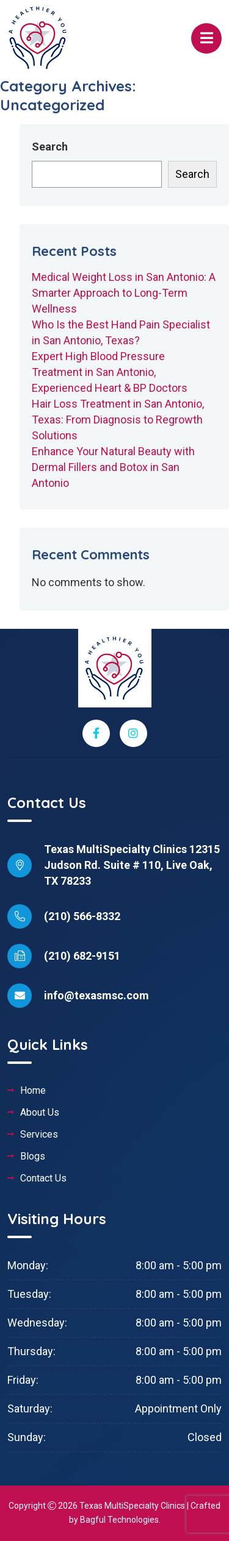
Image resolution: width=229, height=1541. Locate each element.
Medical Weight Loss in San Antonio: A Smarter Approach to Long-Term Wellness (124, 293)
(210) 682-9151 (82, 955)
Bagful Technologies (119, 1520)
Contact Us (43, 1178)
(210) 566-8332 (82, 916)
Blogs (32, 1156)
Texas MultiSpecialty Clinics (132, 1506)
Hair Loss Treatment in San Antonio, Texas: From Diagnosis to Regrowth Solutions (118, 419)
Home (33, 1091)
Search (50, 146)
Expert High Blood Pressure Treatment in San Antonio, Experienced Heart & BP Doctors (109, 372)
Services (39, 1134)
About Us (39, 1113)
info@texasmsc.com (96, 995)
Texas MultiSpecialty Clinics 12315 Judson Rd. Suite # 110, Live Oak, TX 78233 (132, 865)
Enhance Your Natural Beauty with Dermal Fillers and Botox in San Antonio (113, 467)
